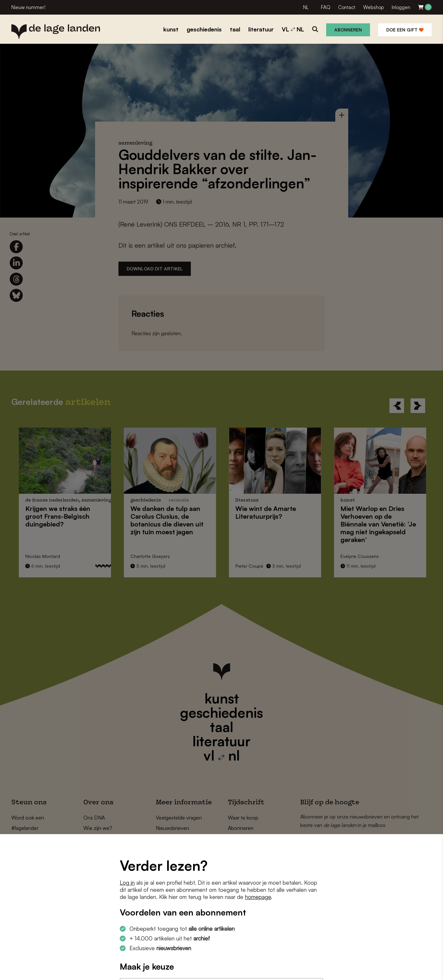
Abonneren (348, 29)
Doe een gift (405, 29)
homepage (258, 896)
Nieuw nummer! (28, 7)
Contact (346, 7)
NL (306, 7)
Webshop (373, 7)
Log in (127, 882)
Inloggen (401, 7)
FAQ (325, 7)
